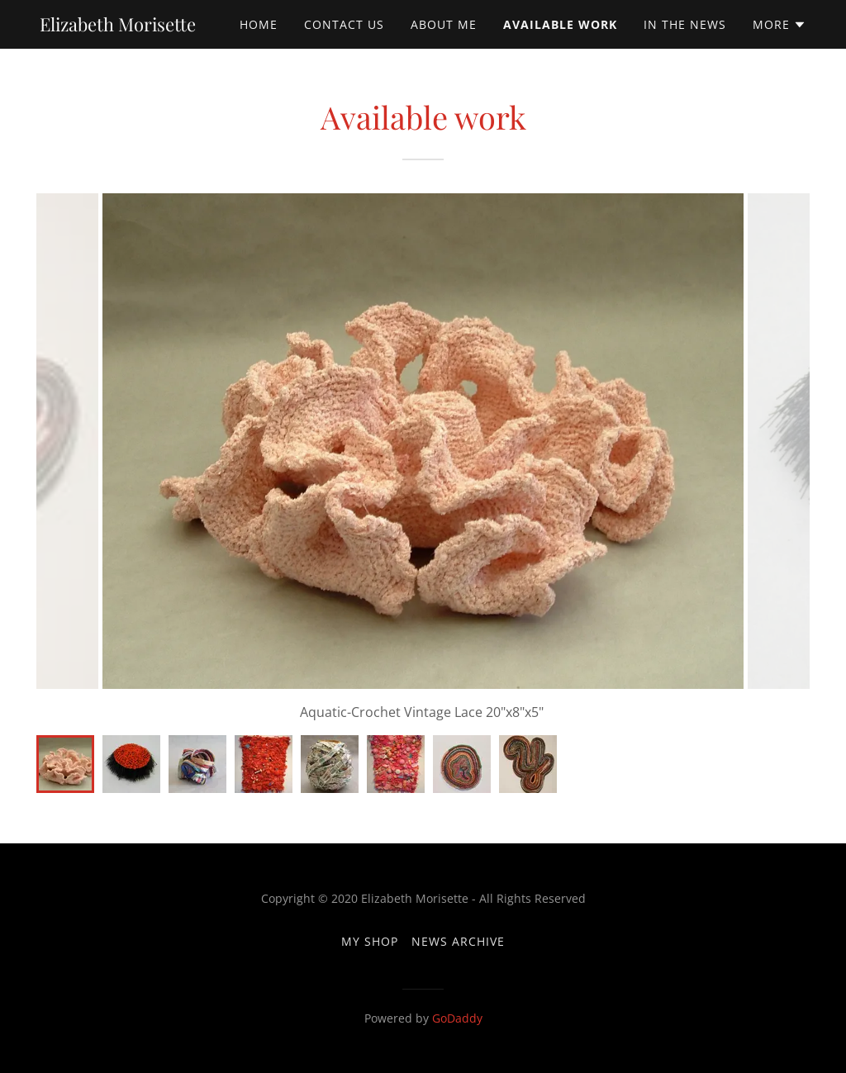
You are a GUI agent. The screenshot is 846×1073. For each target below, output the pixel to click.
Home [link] (259, 24)
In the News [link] (685, 24)
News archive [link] (458, 941)
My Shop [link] (369, 941)
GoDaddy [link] (457, 1018)
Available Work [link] (560, 24)
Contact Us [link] (344, 24)
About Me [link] (444, 24)
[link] (118, 26)
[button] (779, 25)
